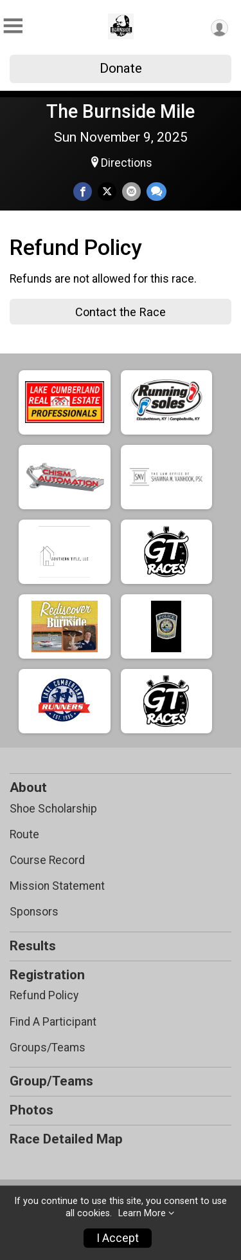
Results (33, 946)
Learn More (142, 1213)
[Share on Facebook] (82, 191)
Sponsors (34, 911)
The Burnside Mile (120, 111)
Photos (31, 1110)
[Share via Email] (131, 191)
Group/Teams (51, 1081)
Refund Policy (44, 995)
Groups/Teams (47, 1047)
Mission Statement (57, 885)
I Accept (117, 1238)
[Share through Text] (156, 191)
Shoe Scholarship (53, 808)
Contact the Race (120, 312)
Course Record (47, 860)
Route (24, 834)
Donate (121, 68)
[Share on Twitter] (107, 191)
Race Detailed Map (66, 1139)
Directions (126, 162)
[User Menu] (219, 28)
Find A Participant (53, 1021)
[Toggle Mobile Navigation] (13, 26)
